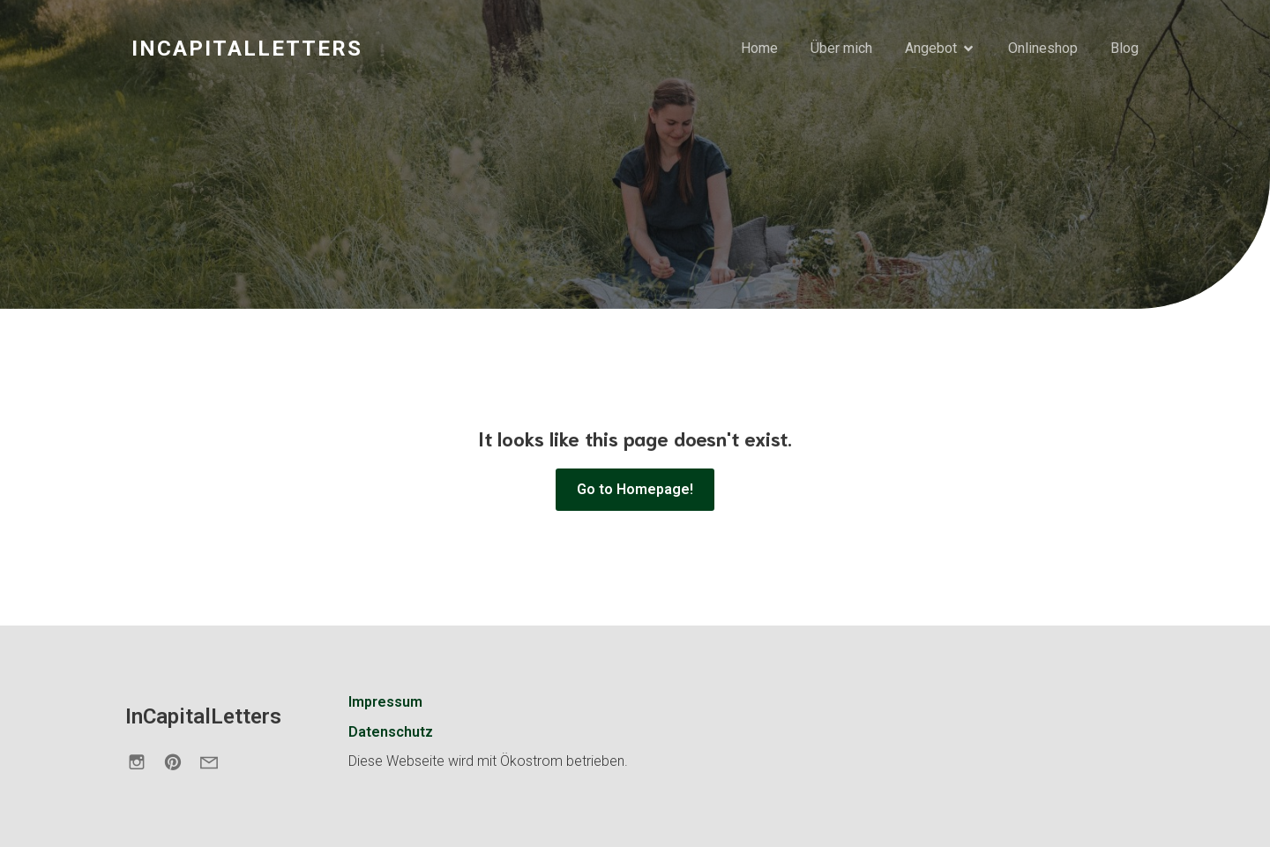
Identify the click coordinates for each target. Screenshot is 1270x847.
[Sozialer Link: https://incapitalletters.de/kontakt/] (216, 761)
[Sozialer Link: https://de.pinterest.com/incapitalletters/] (179, 761)
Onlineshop (1043, 48)
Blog (1124, 48)
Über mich (841, 48)
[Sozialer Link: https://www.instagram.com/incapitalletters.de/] (143, 761)
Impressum (385, 701)
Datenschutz (390, 731)
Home (759, 48)
